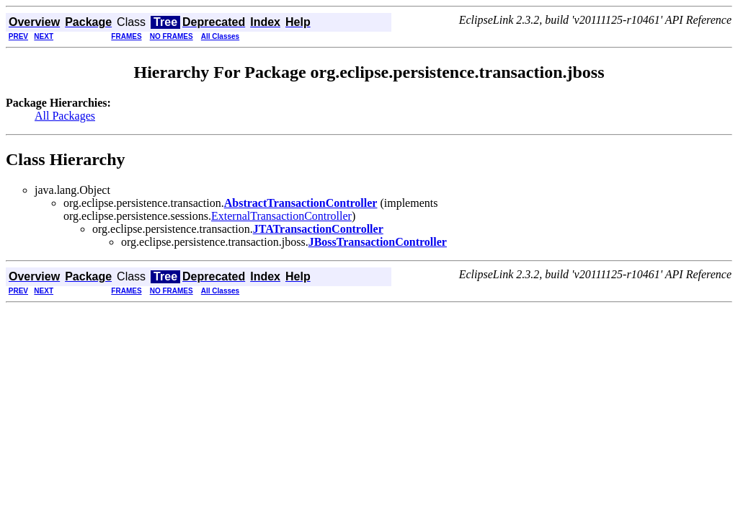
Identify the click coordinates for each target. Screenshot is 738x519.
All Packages (65, 116)
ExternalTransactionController (281, 216)
